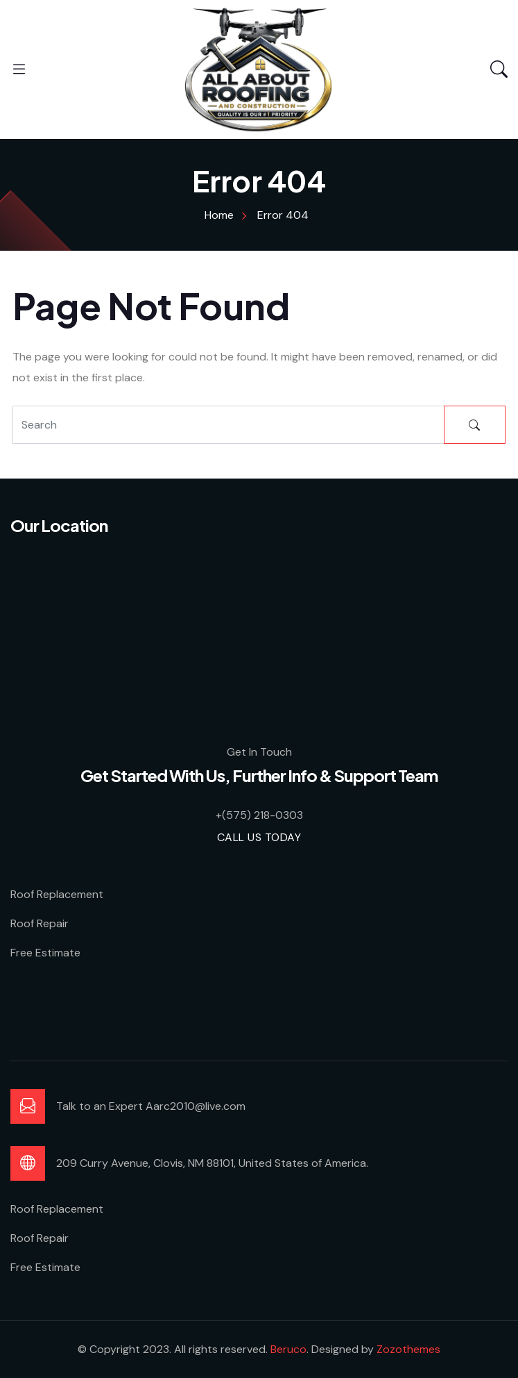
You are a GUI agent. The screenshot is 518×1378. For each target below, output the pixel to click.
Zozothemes (408, 1349)
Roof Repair (39, 923)
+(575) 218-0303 (259, 815)
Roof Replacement (56, 894)
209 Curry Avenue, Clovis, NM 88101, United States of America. (212, 1163)
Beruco (288, 1349)
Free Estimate (45, 952)
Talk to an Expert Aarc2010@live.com (150, 1106)
